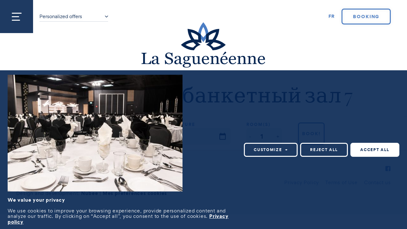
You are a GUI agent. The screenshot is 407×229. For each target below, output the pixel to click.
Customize (271, 149)
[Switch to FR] (332, 16)
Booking (366, 16)
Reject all (324, 149)
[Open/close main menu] (16, 16)
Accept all (375, 149)
